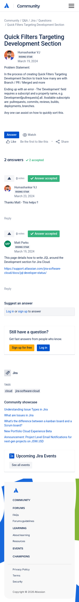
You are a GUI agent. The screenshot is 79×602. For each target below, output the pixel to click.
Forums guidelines (23, 521)
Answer (12, 134)
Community (28, 6)
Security (18, 581)
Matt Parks (21, 242)
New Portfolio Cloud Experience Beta (28, 431)
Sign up (23, 311)
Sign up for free (22, 347)
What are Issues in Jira (18, 415)
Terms (16, 575)
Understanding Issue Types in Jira (26, 409)
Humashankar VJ (29, 52)
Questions (44, 20)
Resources (19, 541)
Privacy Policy (21, 569)
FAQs (16, 515)
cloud (8, 391)
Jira (33, 20)
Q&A (25, 20)
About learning (21, 535)
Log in (10, 311)
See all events (21, 465)
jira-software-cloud (27, 391)
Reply (7, 218)
